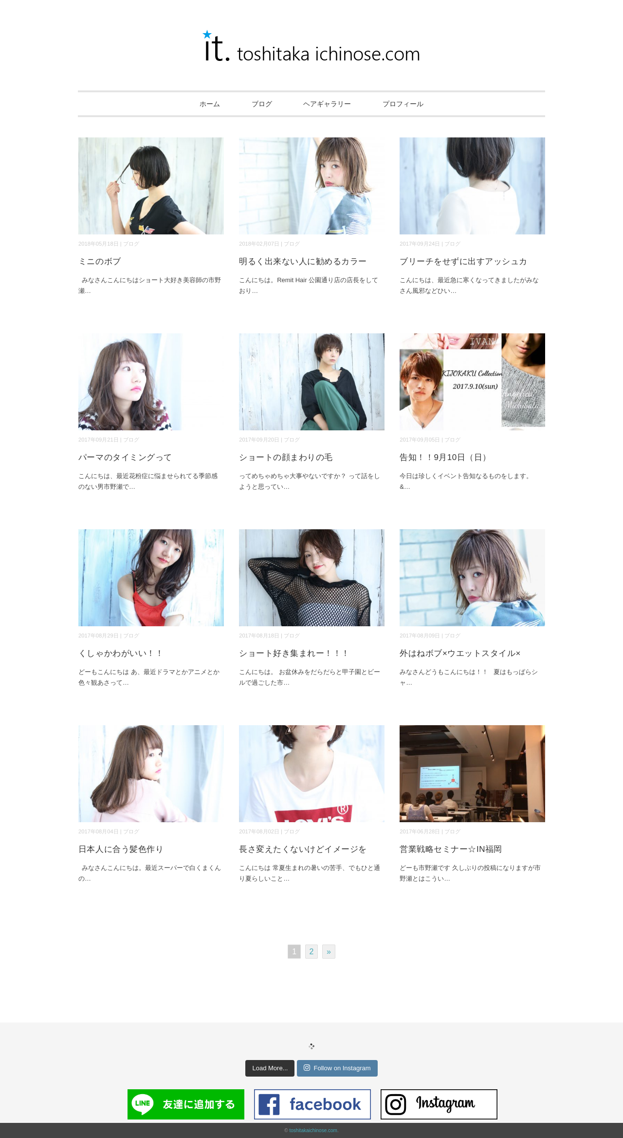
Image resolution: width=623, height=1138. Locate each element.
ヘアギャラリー (327, 104)
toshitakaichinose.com (313, 1130)
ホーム (210, 104)
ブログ (262, 104)
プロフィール (403, 104)
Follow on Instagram (337, 1068)
